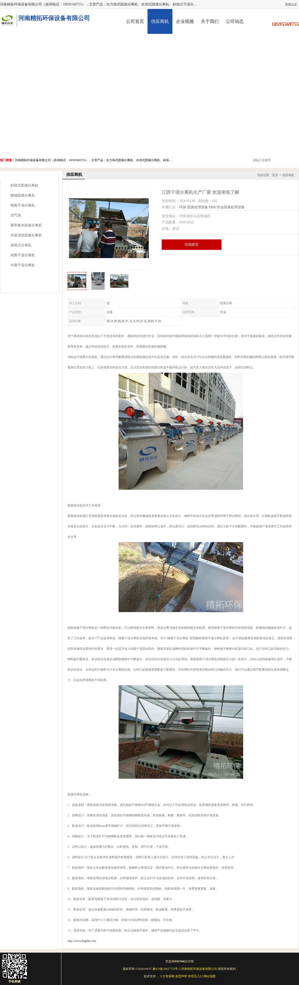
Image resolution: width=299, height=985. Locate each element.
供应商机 (160, 21)
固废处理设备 (197, 207)
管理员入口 (195, 976)
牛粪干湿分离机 (22, 265)
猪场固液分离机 (22, 195)
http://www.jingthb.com (82, 941)
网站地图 (210, 976)
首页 (275, 175)
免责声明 (181, 976)
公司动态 (235, 21)
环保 (182, 207)
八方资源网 (166, 976)
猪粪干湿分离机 (22, 205)
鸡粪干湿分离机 (22, 255)
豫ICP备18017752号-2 (166, 969)
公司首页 (135, 21)
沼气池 (15, 215)
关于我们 (210, 21)
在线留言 (192, 244)
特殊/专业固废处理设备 (227, 207)
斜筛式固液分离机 (24, 185)
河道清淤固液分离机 (26, 235)
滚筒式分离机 (20, 245)
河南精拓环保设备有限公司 (199, 969)
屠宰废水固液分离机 (26, 225)
